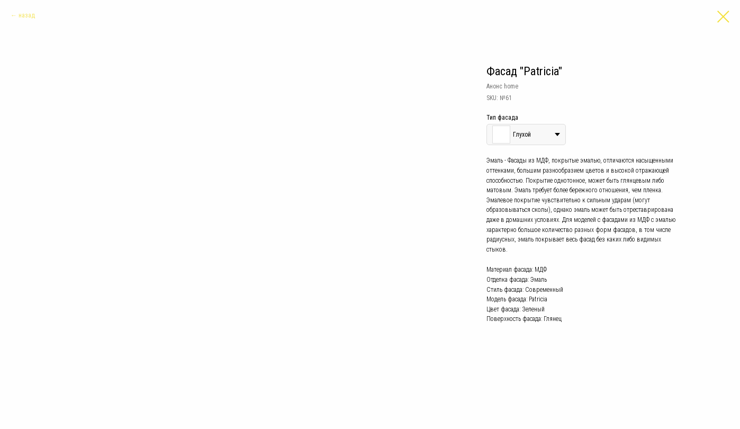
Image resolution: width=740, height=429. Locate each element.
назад (27, 15)
